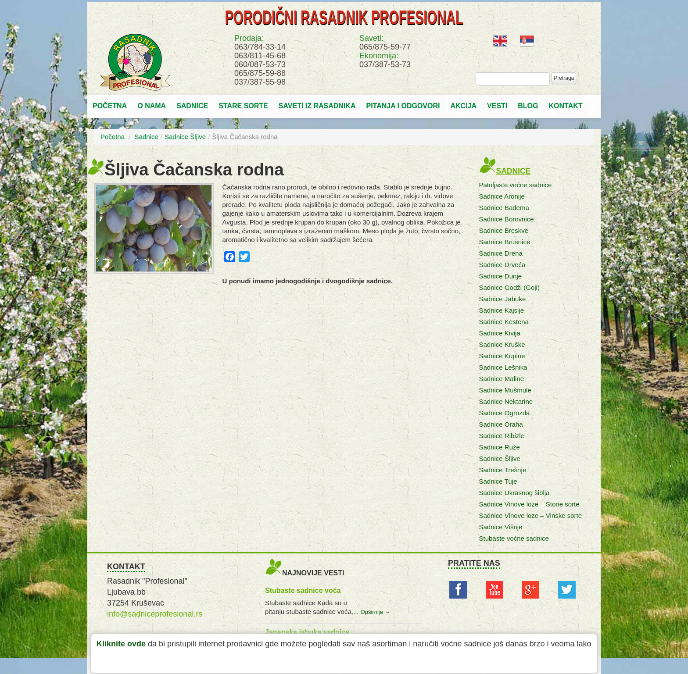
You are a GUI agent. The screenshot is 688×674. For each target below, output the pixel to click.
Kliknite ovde (121, 643)
